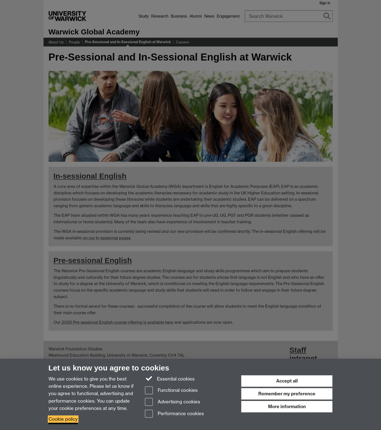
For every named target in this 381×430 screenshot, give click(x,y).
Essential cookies (170, 378)
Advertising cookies (172, 402)
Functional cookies (171, 390)
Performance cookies (174, 414)
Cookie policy (63, 419)
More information (287, 406)
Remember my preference (286, 394)
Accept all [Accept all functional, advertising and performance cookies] (287, 381)
